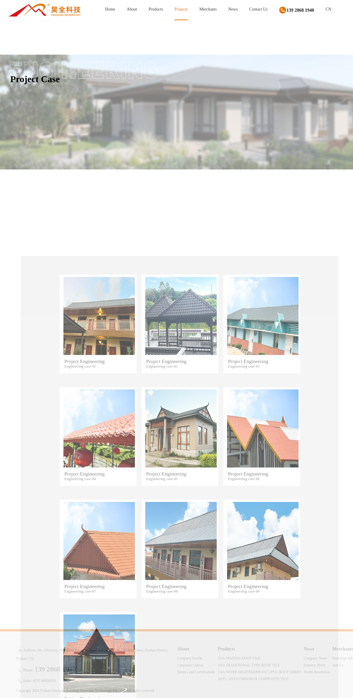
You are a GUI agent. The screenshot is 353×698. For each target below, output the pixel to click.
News (233, 9)
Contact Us (258, 9)
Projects (181, 9)
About (132, 9)
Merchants (208, 9)
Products (155, 9)
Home (110, 9)
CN (328, 9)
